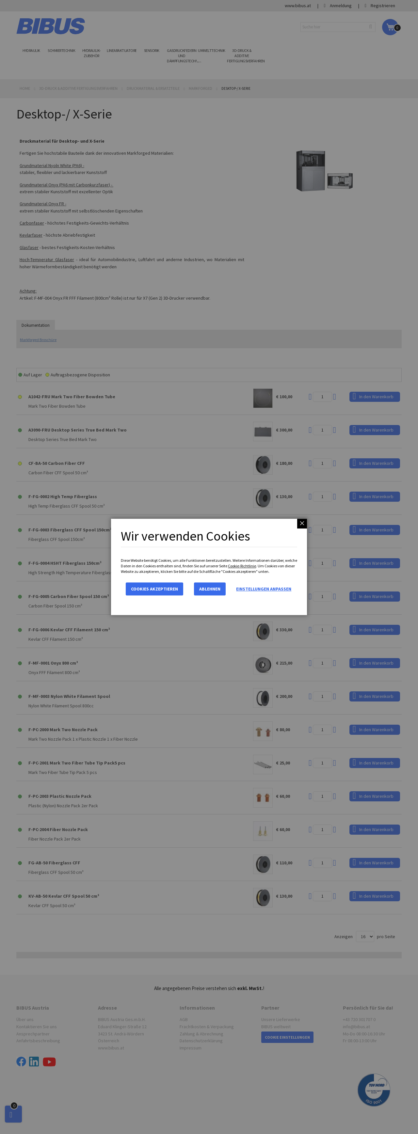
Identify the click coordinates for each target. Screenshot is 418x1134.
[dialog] (209, 567)
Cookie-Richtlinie (242, 565)
